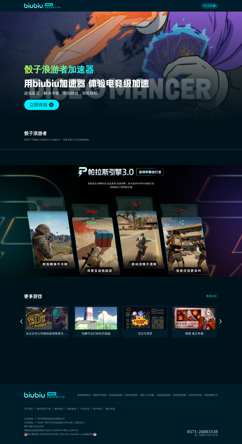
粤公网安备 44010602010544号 (40, 434)
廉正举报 (110, 408)
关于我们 (28, 408)
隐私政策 (71, 408)
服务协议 (58, 408)
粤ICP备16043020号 (34, 426)
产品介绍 (84, 408)
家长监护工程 (44, 408)
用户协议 (97, 408)
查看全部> (212, 296)
